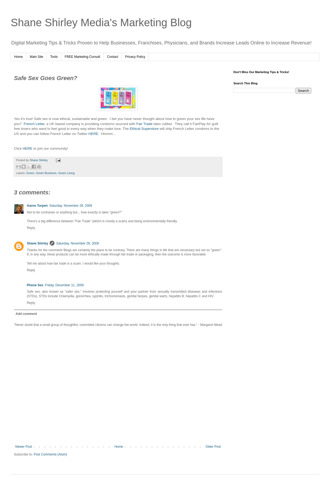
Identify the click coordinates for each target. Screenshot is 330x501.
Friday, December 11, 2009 (64, 285)
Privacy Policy (135, 57)
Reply (31, 228)
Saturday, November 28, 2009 (70, 206)
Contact (112, 57)
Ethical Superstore (144, 129)
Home (18, 57)
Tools (54, 57)
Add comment (26, 314)
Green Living (66, 173)
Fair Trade (144, 124)
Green (30, 173)
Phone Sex (35, 285)
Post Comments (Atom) (50, 454)
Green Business (46, 173)
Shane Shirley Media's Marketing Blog (101, 22)
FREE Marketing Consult (82, 57)
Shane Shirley (37, 243)
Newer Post (23, 447)
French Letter (34, 124)
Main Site (36, 57)
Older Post (213, 447)
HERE (93, 134)
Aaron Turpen (37, 206)
